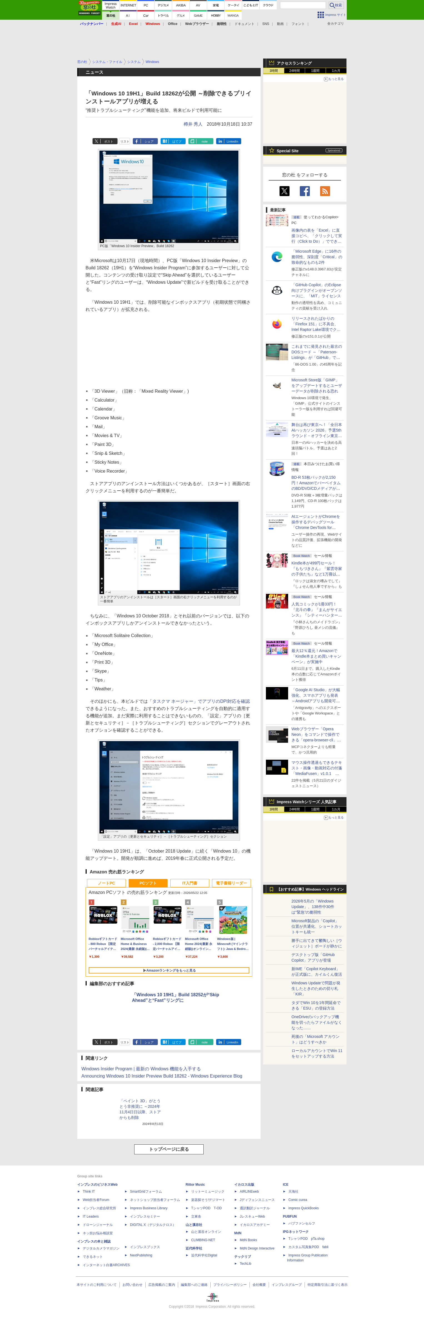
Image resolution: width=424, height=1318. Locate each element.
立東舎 (196, 1216)
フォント (298, 24)
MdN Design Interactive (257, 1248)
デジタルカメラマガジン (101, 1248)
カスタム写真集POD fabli (308, 1247)
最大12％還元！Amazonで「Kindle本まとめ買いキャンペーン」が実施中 (316, 656)
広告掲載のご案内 (161, 1285)
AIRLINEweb (249, 1191)
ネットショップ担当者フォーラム (155, 1200)
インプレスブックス (145, 1247)
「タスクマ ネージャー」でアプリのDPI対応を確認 (199, 701)
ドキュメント (245, 24)
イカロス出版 (244, 1185)
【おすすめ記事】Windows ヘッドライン (310, 889)
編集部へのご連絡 (194, 1285)
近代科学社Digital (204, 1255)
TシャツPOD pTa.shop (306, 1239)
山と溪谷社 (194, 1225)
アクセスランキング (294, 63)
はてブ (176, 141)
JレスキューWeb (252, 1216)
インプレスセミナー (145, 1216)
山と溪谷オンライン (206, 1232)
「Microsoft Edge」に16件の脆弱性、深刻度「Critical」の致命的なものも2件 (316, 257)
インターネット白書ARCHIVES (106, 1265)
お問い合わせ (133, 1285)
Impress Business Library (149, 1208)
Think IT (89, 1191)
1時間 (274, 71)
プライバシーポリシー (230, 1285)
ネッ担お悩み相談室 (98, 1233)
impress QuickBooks (303, 1208)
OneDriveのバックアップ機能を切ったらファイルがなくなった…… (316, 1022)
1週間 (315, 71)
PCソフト (147, 883)
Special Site (288, 151)
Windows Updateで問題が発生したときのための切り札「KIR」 (315, 988)
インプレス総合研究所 (99, 1208)
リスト (124, 141)
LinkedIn (232, 141)
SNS (265, 24)
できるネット (93, 1257)
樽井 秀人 (193, 124)
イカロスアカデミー (255, 1225)
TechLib (245, 1264)
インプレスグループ (287, 1285)
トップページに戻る (169, 1149)
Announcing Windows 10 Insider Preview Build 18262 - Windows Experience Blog (161, 1076)
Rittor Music (195, 1185)
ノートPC (106, 883)
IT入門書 (189, 883)
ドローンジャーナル (98, 1225)
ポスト (108, 141)
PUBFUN (290, 1216)
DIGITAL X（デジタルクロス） (153, 1225)
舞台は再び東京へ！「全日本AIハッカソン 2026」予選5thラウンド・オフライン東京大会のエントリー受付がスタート (316, 435)
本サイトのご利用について (97, 1285)
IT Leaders (91, 1216)
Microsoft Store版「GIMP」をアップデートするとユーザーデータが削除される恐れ (316, 385)
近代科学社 (194, 1248)
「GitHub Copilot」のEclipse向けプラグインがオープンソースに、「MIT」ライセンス (316, 290)
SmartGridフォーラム (146, 1191)
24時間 (294, 71)
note (205, 141)
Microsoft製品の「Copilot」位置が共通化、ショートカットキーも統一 (316, 926)
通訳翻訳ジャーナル (255, 1208)
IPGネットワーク (296, 1232)
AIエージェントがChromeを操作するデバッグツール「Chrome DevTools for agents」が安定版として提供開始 (316, 527)
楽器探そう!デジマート (208, 1200)
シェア (149, 141)
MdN (237, 1233)
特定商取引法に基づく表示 (328, 1285)
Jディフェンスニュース (257, 1200)
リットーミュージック (208, 1191)
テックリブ (242, 1257)
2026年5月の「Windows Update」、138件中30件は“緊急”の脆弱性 (312, 906)
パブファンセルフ (301, 1223)
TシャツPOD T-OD (206, 1208)
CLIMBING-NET (203, 1240)
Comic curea (297, 1200)
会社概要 (259, 1285)
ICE (285, 1185)
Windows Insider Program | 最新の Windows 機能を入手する (141, 1068)
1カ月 (336, 71)
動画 (280, 24)
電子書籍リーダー (231, 883)
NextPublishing (141, 1255)
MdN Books (248, 1240)
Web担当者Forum (96, 1200)
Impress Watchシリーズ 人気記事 (306, 802)
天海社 (293, 1191)
